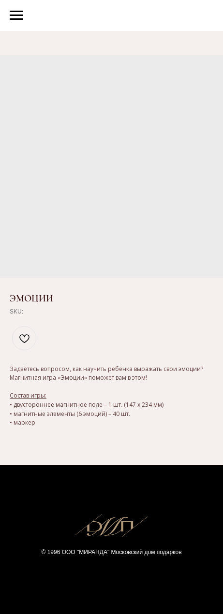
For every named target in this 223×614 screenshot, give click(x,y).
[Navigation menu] (16, 15)
